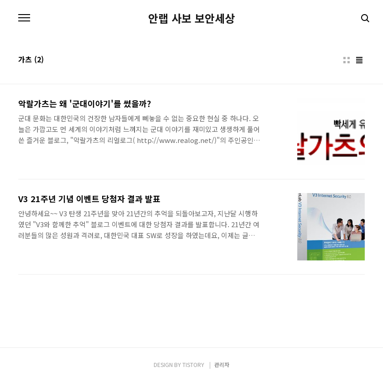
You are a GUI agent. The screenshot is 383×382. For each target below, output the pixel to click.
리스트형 (359, 60)
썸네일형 (346, 60)
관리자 (221, 364)
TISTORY (193, 364)
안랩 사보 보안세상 (191, 18)
